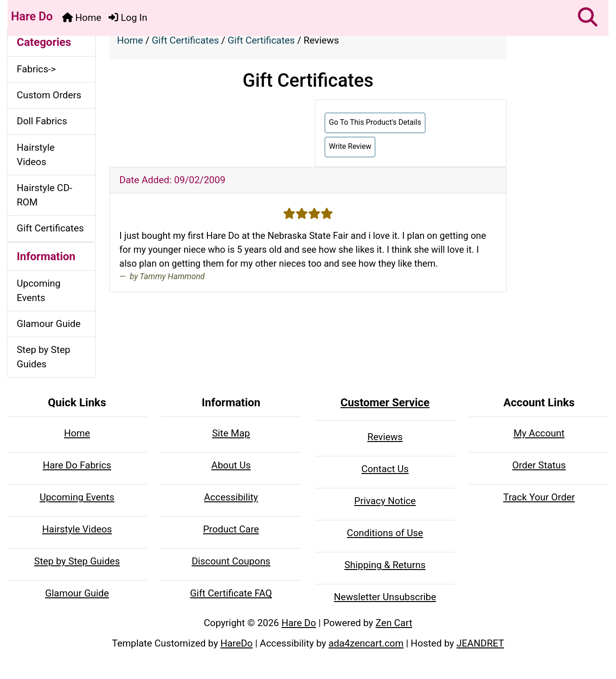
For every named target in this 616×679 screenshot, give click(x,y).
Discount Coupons (231, 561)
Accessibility (231, 497)
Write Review (350, 146)
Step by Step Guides (43, 357)
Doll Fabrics (42, 121)
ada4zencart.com (366, 643)
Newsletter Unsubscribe (385, 596)
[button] (587, 18)
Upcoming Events (38, 290)
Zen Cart (394, 622)
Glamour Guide (49, 323)
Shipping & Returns (384, 564)
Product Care (231, 529)
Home (81, 17)
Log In (128, 17)
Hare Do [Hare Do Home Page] (30, 16)
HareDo (236, 643)
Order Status (539, 465)
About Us (231, 465)
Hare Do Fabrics (77, 465)
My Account (539, 433)
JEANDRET (480, 643)
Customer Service (385, 402)
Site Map (231, 433)
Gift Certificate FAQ (231, 593)
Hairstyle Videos (36, 154)
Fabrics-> (36, 69)
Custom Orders (49, 95)
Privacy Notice (385, 500)
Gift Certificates (185, 40)
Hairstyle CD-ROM (44, 195)
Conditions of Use (385, 532)
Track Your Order (539, 497)
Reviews (385, 436)
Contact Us (385, 468)
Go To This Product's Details (375, 122)
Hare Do (299, 622)
